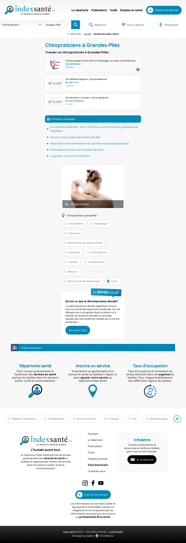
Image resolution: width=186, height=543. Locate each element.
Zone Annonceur (98, 465)
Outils (113, 10)
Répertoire (97, 25)
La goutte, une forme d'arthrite (70, 156)
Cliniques (113, 418)
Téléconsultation (31, 348)
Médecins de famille (23, 418)
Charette (72, 262)
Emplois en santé (131, 10)
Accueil (87, 33)
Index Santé (69, 531)
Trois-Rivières (75, 223)
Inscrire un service (166, 10)
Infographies (168, 25)
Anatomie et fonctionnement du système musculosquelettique (89, 143)
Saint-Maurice (99, 252)
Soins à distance (132, 25)
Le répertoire (79, 10)
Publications (99, 10)
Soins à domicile (86, 418)
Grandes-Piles (96, 262)
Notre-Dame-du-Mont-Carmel (85, 242)
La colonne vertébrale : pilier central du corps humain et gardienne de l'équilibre (94, 129)
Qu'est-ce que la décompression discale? (75, 137)
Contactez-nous (96, 471)
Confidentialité (116, 531)
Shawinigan (101, 223)
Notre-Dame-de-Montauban (84, 281)
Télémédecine (56, 418)
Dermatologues (159, 418)
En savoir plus (78, 330)
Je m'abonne (145, 459)
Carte (114, 281)
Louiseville (74, 252)
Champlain (74, 233)
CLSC (134, 418)
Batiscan (73, 271)
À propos (93, 433)
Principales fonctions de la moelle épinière (76, 149)
